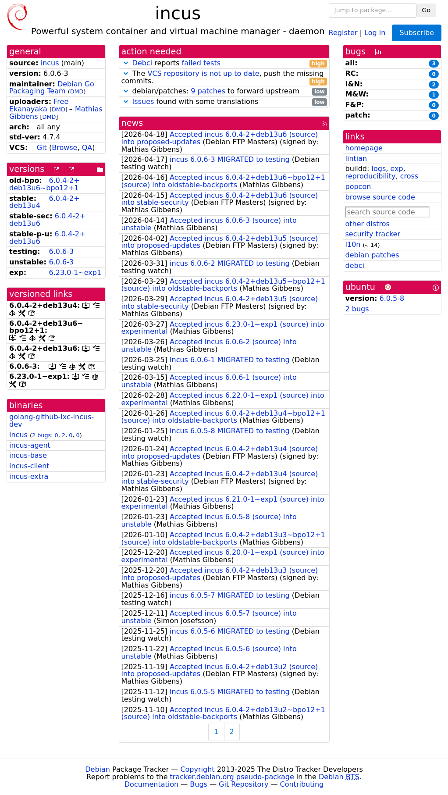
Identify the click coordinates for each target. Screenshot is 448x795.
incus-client (29, 466)
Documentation (151, 784)
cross (409, 176)
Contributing (302, 784)
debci (354, 265)
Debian (97, 769)
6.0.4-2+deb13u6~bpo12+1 (44, 184)
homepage (364, 148)
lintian (356, 158)
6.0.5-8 (392, 298)
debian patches (372, 255)
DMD (77, 91)
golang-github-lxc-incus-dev (51, 420)
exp (396, 168)
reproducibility (370, 176)
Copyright (197, 769)
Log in (374, 32)
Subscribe (416, 33)
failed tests (201, 63)
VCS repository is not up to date (203, 73)
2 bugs (41, 435)
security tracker (373, 234)
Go (426, 10)
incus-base (28, 455)
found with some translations (224, 102)
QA (87, 147)
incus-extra (28, 476)
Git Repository (243, 784)
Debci (142, 63)
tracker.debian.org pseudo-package (232, 777)
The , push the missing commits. (224, 77)
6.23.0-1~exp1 (75, 272)
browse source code (380, 197)
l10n (353, 244)
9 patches (208, 91)
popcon (358, 186)
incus (50, 63)
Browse (64, 147)
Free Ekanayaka (38, 105)
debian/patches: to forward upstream (224, 91)
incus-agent (29, 445)
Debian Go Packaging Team (51, 88)
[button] (126, 63)
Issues (143, 101)
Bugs (198, 784)
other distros (367, 224)
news (132, 123)
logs (378, 168)
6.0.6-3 (61, 251)
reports (224, 63)
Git (42, 147)
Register (343, 32)
